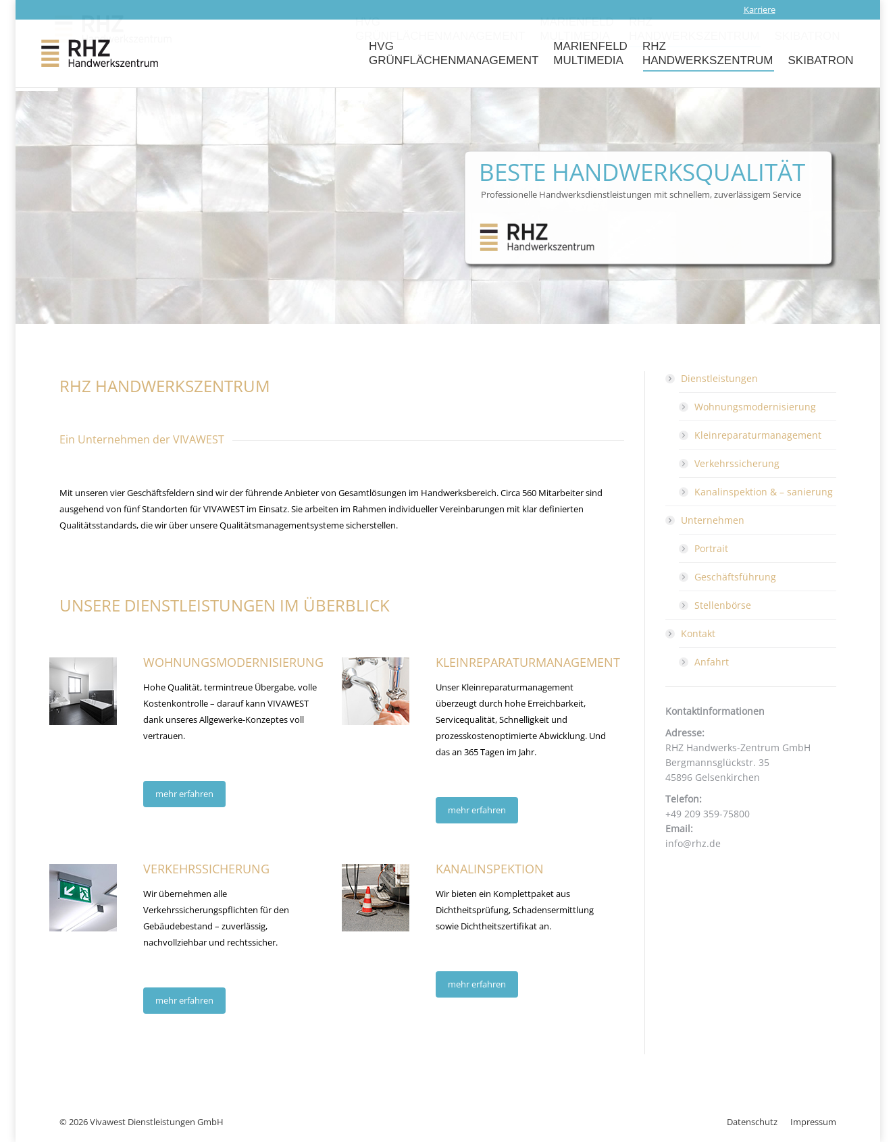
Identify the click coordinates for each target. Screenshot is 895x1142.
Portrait (711, 548)
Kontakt (691, 633)
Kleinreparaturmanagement (757, 435)
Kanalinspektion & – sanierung (763, 491)
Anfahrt (711, 661)
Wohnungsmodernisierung (755, 406)
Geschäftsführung (735, 576)
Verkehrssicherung (736, 463)
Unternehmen (705, 520)
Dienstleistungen (712, 378)
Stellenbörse (722, 605)
